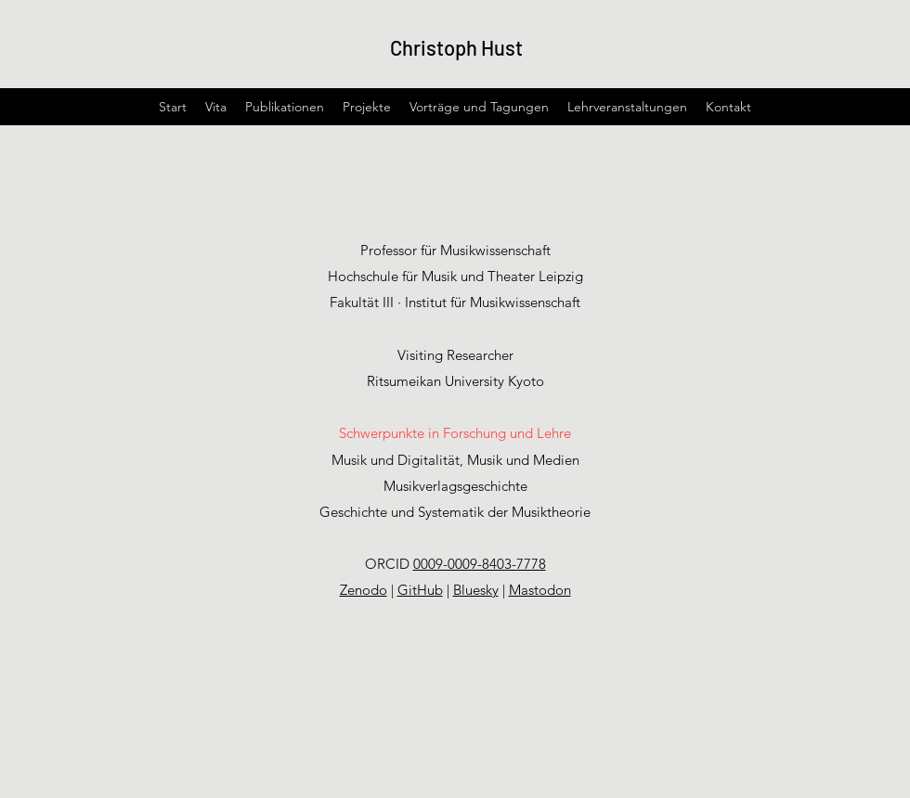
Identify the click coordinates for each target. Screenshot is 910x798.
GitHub (420, 589)
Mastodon (540, 589)
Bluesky (476, 589)
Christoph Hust (456, 47)
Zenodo (363, 589)
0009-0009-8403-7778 (479, 564)
